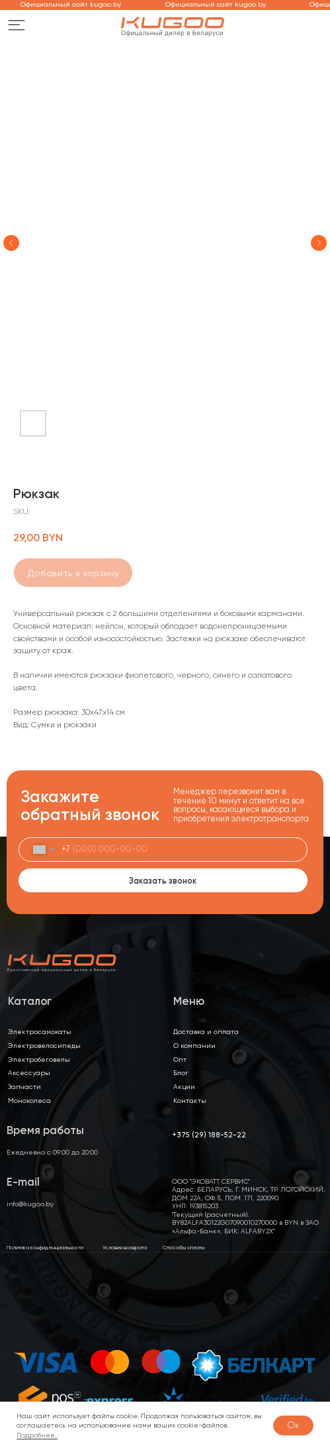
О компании (194, 1045)
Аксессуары (29, 1072)
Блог (180, 1072)
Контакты (189, 1100)
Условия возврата (125, 1247)
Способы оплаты (183, 1247)
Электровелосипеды (44, 1045)
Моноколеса (29, 1100)
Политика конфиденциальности (45, 1247)
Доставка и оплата (206, 1031)
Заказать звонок (162, 881)
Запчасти (24, 1086)
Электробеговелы (39, 1059)
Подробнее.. (37, 1435)
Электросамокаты (39, 1031)
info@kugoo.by (30, 1204)
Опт (179, 1059)
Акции (184, 1086)
